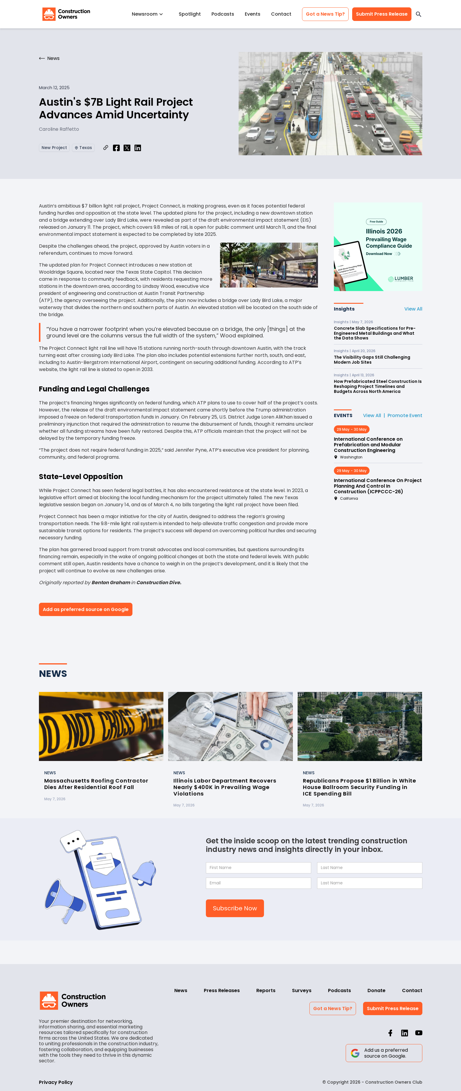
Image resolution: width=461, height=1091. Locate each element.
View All (413, 309)
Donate (376, 990)
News (180, 990)
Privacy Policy (56, 1082)
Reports (265, 990)
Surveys (301, 990)
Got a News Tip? (325, 14)
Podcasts (222, 14)
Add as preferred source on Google (86, 609)
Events (252, 14)
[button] (150, 14)
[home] (66, 14)
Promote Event (405, 415)
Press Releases (222, 990)
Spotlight (190, 14)
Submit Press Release (382, 14)
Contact (281, 14)
